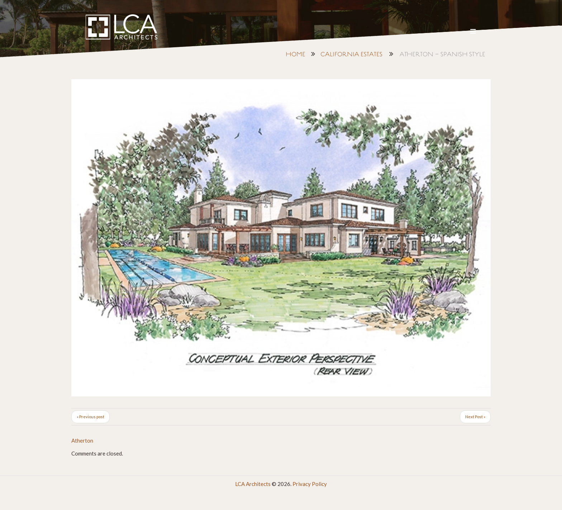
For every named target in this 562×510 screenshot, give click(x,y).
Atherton (82, 440)
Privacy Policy (309, 484)
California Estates (351, 54)
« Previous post (90, 416)
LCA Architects (253, 484)
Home (295, 54)
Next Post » (475, 416)
